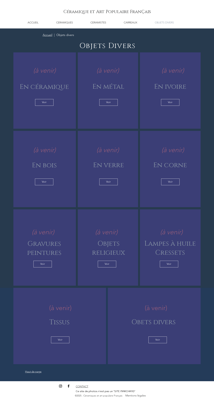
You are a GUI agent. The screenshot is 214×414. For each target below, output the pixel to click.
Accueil (47, 35)
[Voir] (44, 102)
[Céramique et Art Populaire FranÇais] (107, 12)
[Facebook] (69, 386)
